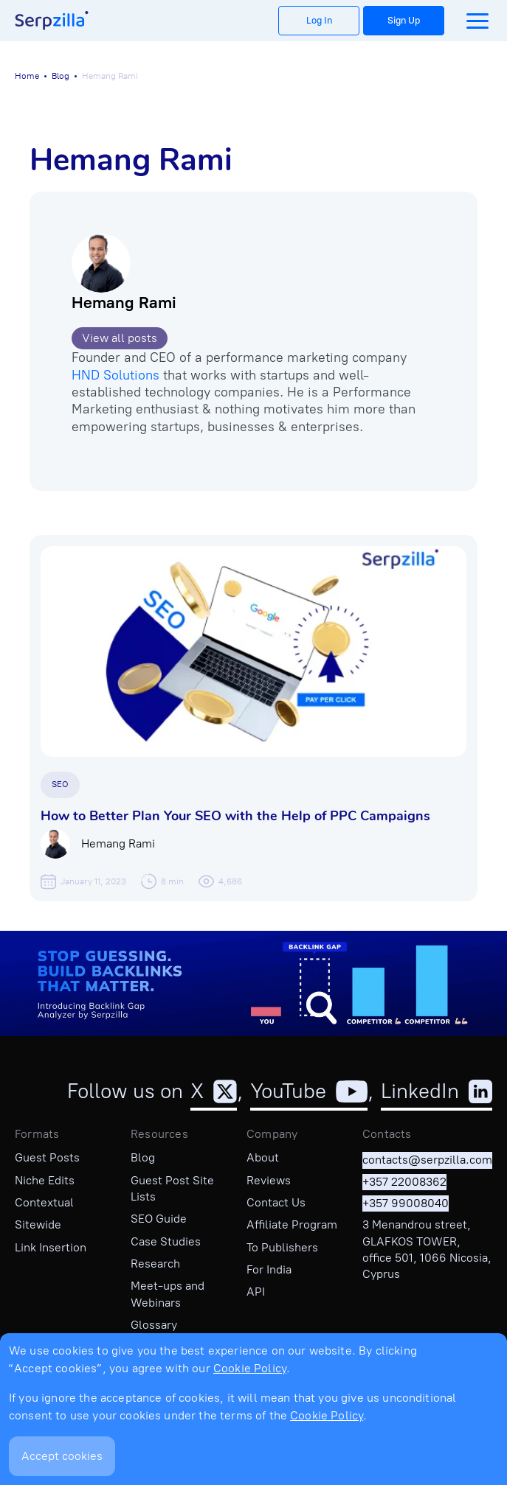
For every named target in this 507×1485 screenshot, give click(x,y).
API (255, 1292)
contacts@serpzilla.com (427, 1160)
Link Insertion (50, 1247)
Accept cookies (62, 1456)
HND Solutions (115, 375)
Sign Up (403, 20)
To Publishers (282, 1247)
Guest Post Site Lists (172, 1188)
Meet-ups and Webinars (167, 1294)
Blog (60, 76)
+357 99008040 (405, 1203)
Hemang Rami (124, 302)
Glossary (154, 1325)
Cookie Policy (249, 1368)
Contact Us (276, 1202)
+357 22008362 (404, 1182)
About (262, 1157)
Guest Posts (47, 1157)
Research (155, 1264)
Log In (319, 20)
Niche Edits (45, 1180)
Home (27, 76)
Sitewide (38, 1224)
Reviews (268, 1180)
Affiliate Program (291, 1224)
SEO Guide (159, 1219)
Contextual (44, 1202)
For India (269, 1269)
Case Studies (166, 1241)
